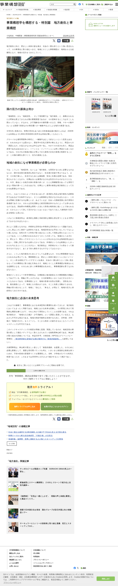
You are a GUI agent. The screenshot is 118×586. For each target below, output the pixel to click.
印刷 (66, 41)
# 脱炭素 (67, 9)
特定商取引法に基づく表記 (42, 566)
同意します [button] (106, 579)
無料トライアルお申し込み (24, 406)
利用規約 (36, 556)
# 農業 (111, 9)
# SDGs (96, 9)
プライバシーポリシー (41, 559)
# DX (81, 9)
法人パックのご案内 (16, 556)
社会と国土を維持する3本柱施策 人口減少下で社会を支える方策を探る (37, 432)
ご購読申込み (107, 4)
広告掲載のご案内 (93, 4)
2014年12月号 (68, 36)
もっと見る (12, 443)
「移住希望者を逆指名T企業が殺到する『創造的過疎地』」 (38, 339)
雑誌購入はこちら (15, 559)
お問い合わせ (14, 566)
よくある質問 (14, 563)
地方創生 (10, 453)
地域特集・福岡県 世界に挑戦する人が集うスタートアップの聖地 (35, 439)
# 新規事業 (37, 9)
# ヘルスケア (7, 9)
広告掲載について (39, 550)
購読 (83, 568)
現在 (103, 148)
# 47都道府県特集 (22, 9)
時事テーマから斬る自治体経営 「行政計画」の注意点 (30, 435)
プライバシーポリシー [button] (12, 582)
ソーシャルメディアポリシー (43, 563)
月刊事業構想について (17, 550)
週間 (110, 148)
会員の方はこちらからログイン (56, 406)
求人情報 (36, 553)
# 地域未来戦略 (52, 9)
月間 (116, 148)
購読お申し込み (14, 553)
